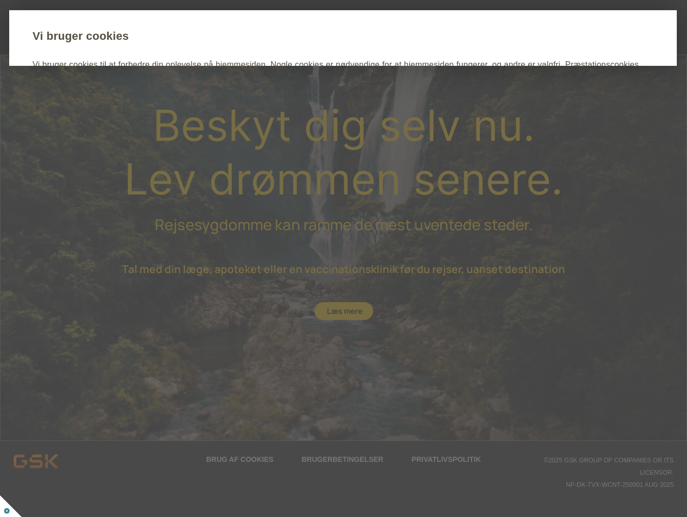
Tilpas (209, 123)
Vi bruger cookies (147, 36)
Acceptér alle (138, 123)
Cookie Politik (352, 92)
